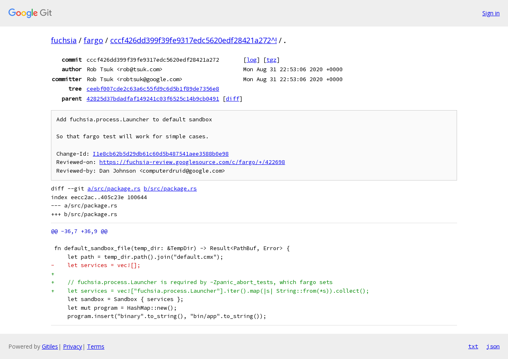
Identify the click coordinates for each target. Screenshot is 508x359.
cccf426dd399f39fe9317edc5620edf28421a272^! (193, 40)
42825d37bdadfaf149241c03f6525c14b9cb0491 (153, 98)
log (251, 59)
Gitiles (50, 346)
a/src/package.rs (113, 188)
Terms (95, 346)
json (493, 346)
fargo (93, 40)
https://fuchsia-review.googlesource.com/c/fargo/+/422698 (192, 162)
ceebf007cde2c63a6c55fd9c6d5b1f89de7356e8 (153, 88)
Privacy (72, 346)
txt (473, 346)
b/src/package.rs (170, 188)
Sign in (491, 13)
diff (232, 98)
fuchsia (64, 40)
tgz (271, 59)
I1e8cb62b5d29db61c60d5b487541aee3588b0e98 (161, 153)
